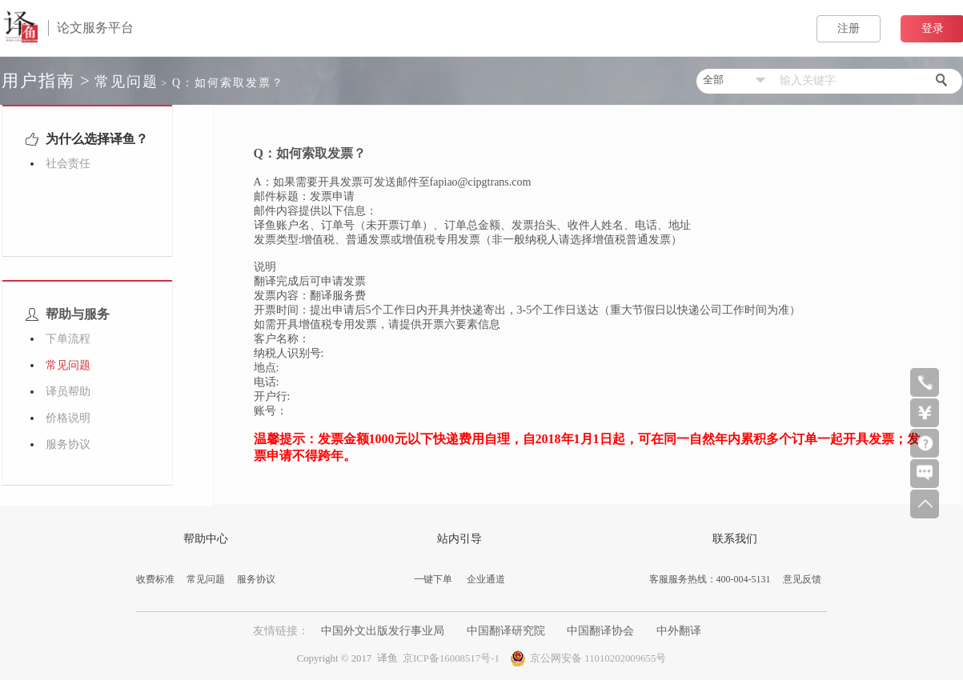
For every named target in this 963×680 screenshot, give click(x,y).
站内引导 (459, 539)
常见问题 (126, 82)
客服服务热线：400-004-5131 (710, 579)
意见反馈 (802, 579)
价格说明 (68, 418)
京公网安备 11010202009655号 (588, 656)
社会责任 (68, 164)
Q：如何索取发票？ (228, 83)
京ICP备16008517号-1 (451, 658)
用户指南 (38, 80)
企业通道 (486, 579)
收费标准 (155, 579)
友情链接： (282, 631)
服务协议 (68, 444)
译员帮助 (68, 392)
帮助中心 (205, 539)
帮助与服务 (66, 314)
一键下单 (433, 579)
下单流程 (68, 339)
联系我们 (734, 539)
